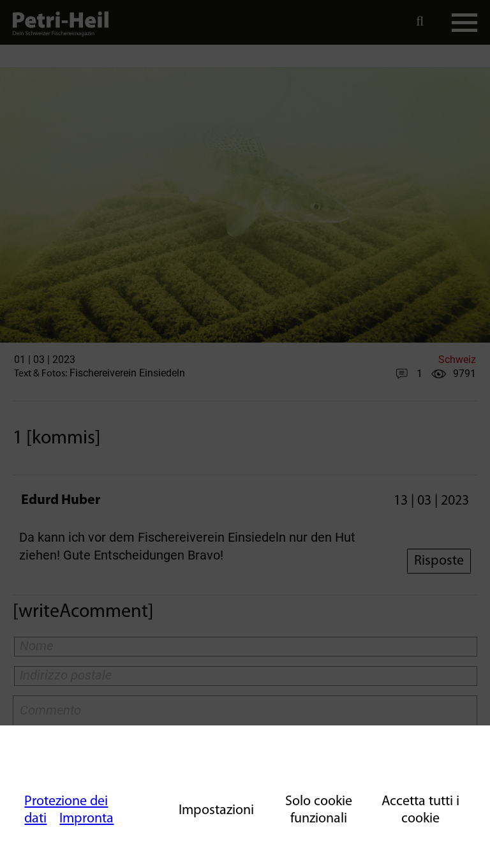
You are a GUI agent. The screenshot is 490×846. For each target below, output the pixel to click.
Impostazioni (216, 810)
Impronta (86, 819)
